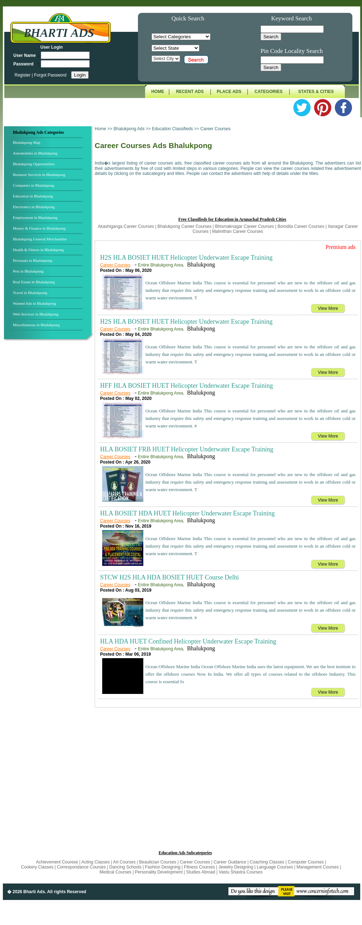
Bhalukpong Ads (130, 128)
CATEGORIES (268, 91)
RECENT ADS (190, 91)
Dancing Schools (125, 867)
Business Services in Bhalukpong (39, 174)
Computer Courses (306, 862)
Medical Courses (115, 872)
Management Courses (318, 867)
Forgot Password (50, 75)
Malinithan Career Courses (237, 231)
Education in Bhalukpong (33, 196)
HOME (157, 91)
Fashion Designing (162, 867)
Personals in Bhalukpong (32, 260)
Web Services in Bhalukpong (36, 314)
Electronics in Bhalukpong (34, 207)
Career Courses (115, 265)
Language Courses (275, 867)
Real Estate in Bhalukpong (34, 282)
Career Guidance (230, 862)
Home (100, 128)
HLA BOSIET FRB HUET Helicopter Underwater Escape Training (186, 449)
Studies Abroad (200, 872)
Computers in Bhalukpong (33, 185)
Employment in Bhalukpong (35, 217)
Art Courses (125, 862)
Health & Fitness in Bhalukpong (38, 250)
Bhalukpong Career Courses (185, 226)
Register (23, 75)
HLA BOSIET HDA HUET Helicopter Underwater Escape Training (187, 513)
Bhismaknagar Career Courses (244, 226)
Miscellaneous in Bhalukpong (36, 325)
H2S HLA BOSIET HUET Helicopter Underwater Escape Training (186, 257)
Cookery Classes (38, 867)
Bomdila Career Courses (300, 226)
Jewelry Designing (235, 867)
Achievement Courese (57, 862)
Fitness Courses (199, 867)
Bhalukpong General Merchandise (40, 239)
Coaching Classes (267, 862)
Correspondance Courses (81, 867)
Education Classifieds (172, 128)
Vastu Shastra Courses (241, 872)
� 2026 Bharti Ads (26, 891)
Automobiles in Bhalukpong (35, 153)
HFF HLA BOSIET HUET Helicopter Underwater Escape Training (186, 385)
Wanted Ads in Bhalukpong (34, 303)
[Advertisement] (48, 461)
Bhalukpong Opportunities (34, 164)
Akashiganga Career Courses (126, 226)
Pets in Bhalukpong (28, 271)
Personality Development (159, 872)
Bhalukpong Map (26, 142)
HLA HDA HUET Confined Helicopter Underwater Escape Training (188, 641)
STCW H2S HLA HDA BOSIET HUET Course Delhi (169, 577)
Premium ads (341, 247)
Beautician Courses (157, 862)
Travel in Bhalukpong (30, 292)
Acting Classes (95, 862)
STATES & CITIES (316, 91)
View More (328, 308)
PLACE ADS (229, 91)
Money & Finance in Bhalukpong (39, 228)
